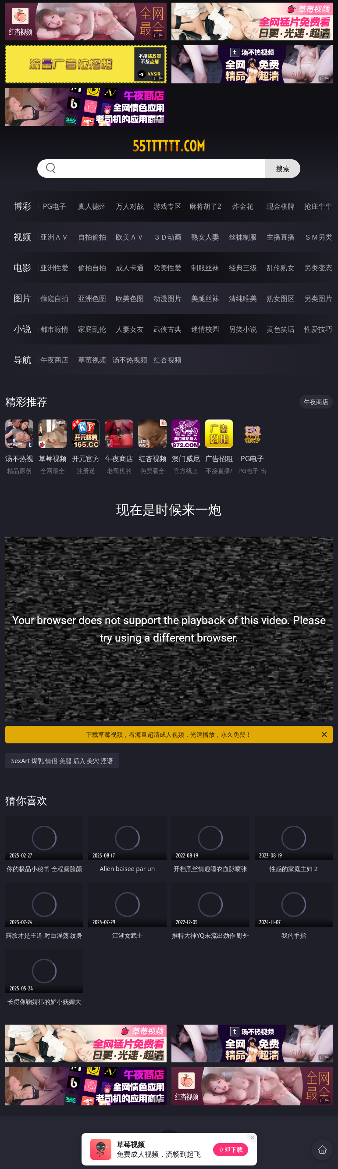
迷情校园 (205, 329)
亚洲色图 (92, 298)
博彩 (22, 206)
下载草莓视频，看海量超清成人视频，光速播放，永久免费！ (207, 734)
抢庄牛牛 (318, 206)
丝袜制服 (243, 237)
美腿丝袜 (205, 298)
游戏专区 (167, 206)
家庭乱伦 (92, 329)
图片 (22, 298)
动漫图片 (167, 298)
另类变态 (318, 268)
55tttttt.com (168, 146)
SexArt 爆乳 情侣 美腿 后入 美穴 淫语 (62, 761)
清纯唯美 (243, 298)
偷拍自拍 (92, 268)
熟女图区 (281, 298)
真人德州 (92, 206)
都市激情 (54, 329)
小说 (22, 329)
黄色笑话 (281, 329)
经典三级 (243, 268)
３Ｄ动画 (167, 237)
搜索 (283, 168)
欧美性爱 (167, 268)
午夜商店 (54, 360)
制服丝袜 (205, 268)
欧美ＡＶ (130, 237)
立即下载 (230, 1149)
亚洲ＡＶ (54, 237)
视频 (22, 237)
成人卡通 (130, 268)
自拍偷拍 (92, 237)
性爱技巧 (318, 329)
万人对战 (130, 206)
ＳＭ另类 (318, 237)
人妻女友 (130, 329)
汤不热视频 (129, 360)
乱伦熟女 (281, 268)
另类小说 (243, 329)
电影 (22, 267)
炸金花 (242, 206)
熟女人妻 (205, 237)
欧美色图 (130, 298)
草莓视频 (92, 360)
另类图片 (318, 298)
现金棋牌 (281, 206)
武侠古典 (167, 329)
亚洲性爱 (54, 268)
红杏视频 (167, 360)
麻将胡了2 (205, 206)
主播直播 (281, 237)
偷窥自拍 (54, 298)
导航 (22, 360)
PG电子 (54, 206)
